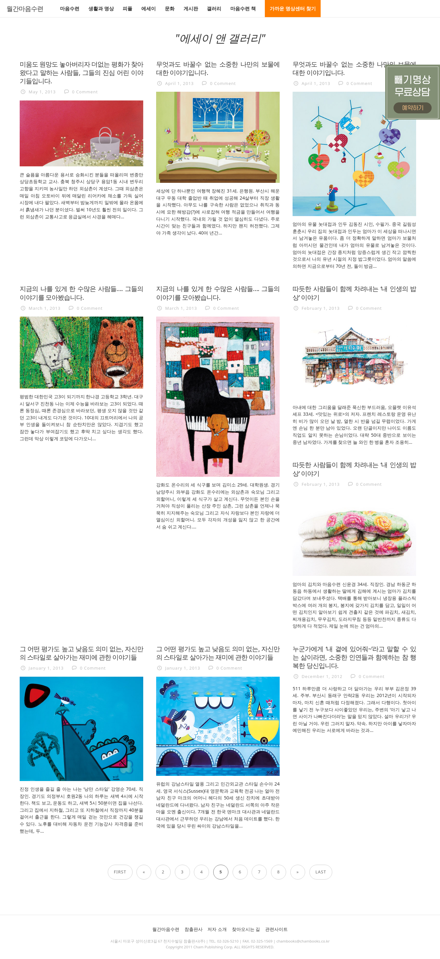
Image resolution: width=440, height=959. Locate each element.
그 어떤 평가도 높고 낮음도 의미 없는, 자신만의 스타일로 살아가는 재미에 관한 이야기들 (81, 653)
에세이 (148, 8)
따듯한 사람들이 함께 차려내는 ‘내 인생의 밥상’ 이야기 (354, 292)
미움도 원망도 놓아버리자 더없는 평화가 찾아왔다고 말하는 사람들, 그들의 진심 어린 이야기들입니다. (81, 72)
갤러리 (214, 8)
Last (320, 872)
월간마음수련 (24, 8)
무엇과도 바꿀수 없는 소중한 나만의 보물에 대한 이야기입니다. (218, 68)
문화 (170, 8)
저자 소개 (217, 929)
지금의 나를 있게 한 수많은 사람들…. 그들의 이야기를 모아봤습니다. (81, 292)
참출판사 (194, 929)
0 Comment (85, 92)
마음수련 (69, 8)
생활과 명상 (101, 8)
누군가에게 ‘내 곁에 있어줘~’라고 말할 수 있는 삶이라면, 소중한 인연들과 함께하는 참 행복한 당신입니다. (354, 657)
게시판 (191, 8)
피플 (127, 8)
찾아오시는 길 (246, 929)
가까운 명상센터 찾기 (293, 8)
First (120, 872)
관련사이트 (276, 929)
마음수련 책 (243, 8)
